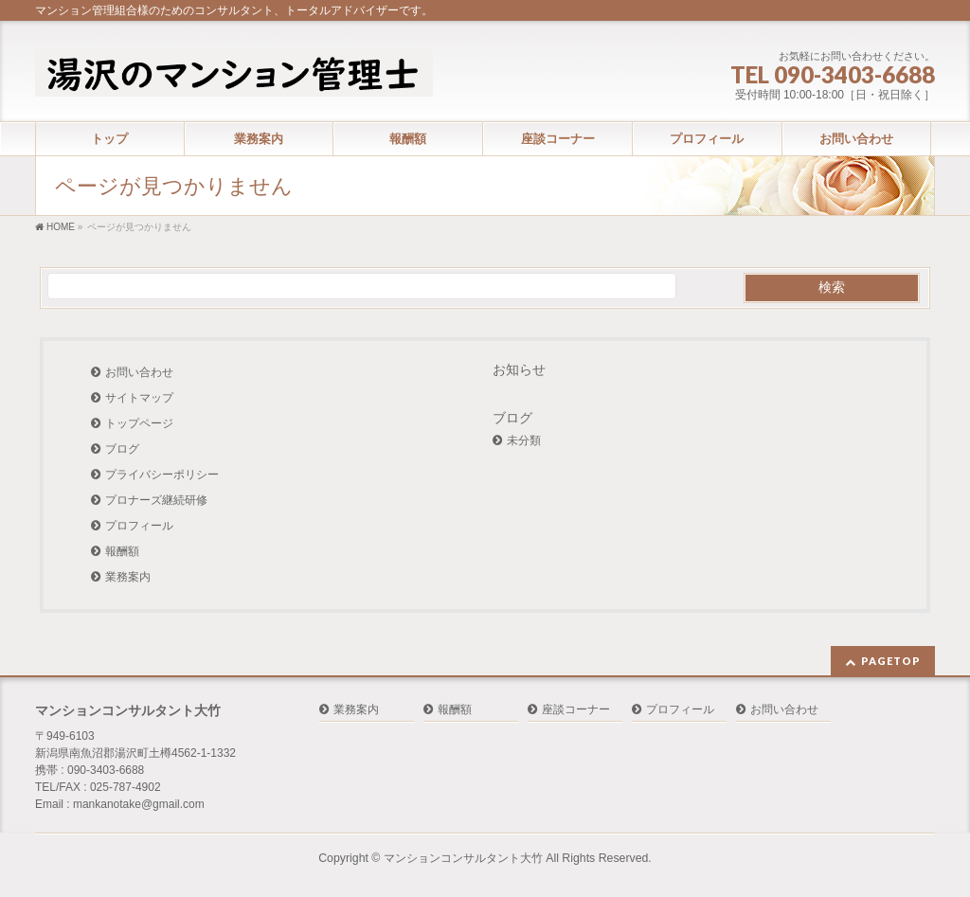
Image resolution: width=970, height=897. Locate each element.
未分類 (524, 440)
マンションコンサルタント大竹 (463, 858)
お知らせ (519, 369)
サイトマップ (139, 397)
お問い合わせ (139, 372)
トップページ (139, 423)
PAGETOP (891, 661)
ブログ (122, 449)
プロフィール (139, 525)
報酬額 (122, 551)
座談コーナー (576, 710)
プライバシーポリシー (162, 474)
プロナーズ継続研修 (156, 500)
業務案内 (128, 576)
